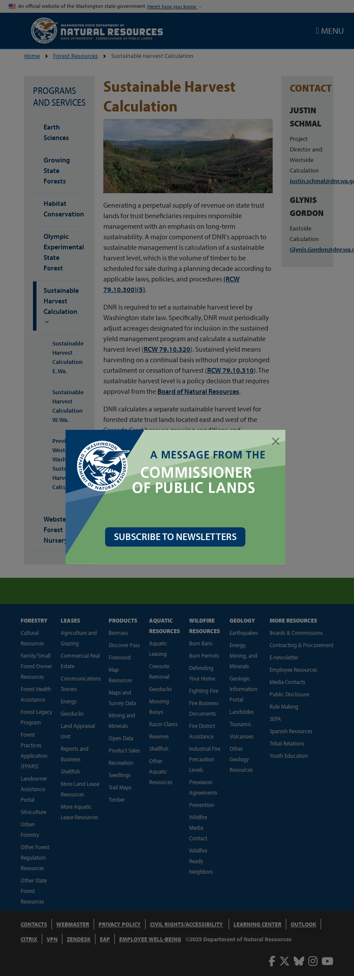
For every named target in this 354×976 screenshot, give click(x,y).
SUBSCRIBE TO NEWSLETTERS (177, 536)
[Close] (277, 441)
